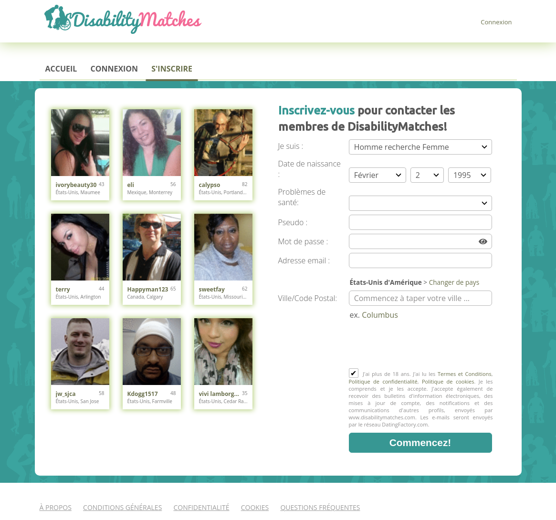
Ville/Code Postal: (307, 298)
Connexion (496, 22)
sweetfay (212, 289)
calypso (209, 185)
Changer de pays (454, 282)
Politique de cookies (448, 381)
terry (63, 289)
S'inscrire (171, 68)
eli (130, 185)
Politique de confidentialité (383, 381)
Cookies (255, 507)
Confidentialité (201, 507)
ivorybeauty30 (76, 185)
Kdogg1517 (142, 394)
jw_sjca (66, 394)
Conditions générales (122, 507)
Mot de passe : (303, 241)
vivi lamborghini (220, 394)
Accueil (61, 68)
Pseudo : (293, 222)
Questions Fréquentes (320, 507)
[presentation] (421, 345)
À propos (56, 507)
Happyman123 (147, 289)
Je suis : (291, 146)
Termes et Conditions (465, 373)
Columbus (380, 315)
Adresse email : (304, 260)
